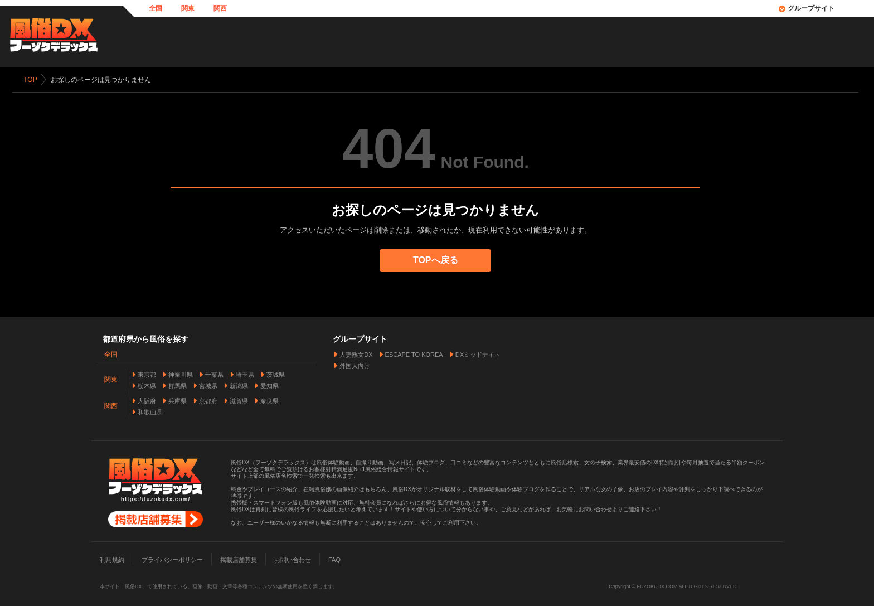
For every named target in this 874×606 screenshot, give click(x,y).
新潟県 (239, 384)
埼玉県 (245, 373)
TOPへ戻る (437, 260)
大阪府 (147, 399)
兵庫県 (177, 399)
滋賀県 (239, 399)
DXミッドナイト (478, 353)
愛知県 (269, 384)
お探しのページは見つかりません (102, 80)
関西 (220, 8)
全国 (155, 8)
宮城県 (208, 384)
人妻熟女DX (355, 353)
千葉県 (214, 373)
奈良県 (269, 399)
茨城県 (275, 373)
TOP (31, 80)
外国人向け (354, 364)
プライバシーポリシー (172, 558)
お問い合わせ (292, 558)
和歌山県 (150, 411)
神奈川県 (180, 373)
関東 (188, 8)
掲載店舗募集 (238, 558)
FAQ (334, 558)
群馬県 (177, 384)
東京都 (147, 373)
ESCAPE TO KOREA (414, 353)
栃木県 (147, 384)
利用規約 (112, 558)
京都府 (208, 399)
